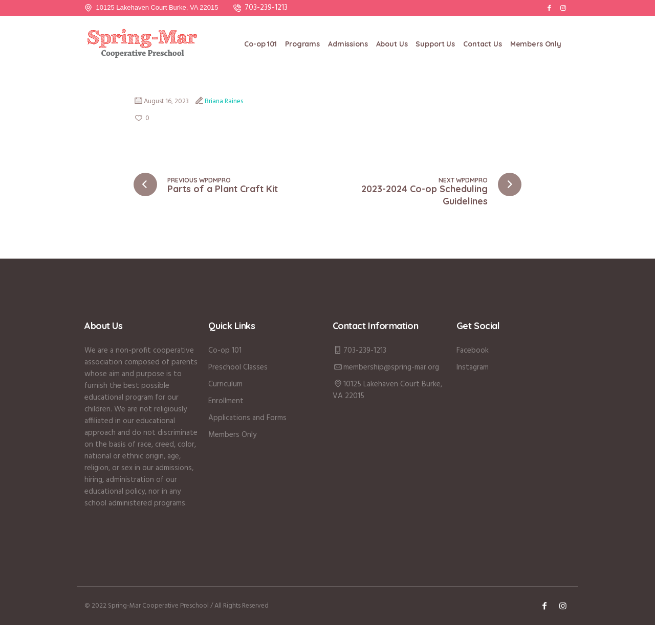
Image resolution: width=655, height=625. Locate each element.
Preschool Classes (238, 367)
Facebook (472, 350)
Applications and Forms (247, 418)
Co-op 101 (225, 350)
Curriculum (225, 384)
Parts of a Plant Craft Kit (222, 189)
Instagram (472, 367)
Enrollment (226, 401)
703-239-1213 (266, 8)
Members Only (232, 435)
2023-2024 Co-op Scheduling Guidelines (424, 195)
